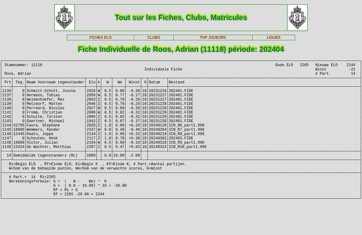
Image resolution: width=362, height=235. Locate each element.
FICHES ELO (100, 37)
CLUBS (153, 37)
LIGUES (274, 37)
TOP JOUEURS (213, 37)
